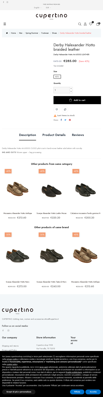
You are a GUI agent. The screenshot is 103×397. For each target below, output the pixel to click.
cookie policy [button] (12, 364)
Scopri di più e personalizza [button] (18, 392)
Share (61, 120)
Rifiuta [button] (77, 392)
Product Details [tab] (54, 135)
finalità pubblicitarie (74, 372)
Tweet (65, 120)
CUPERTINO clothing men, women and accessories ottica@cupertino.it (30, 319)
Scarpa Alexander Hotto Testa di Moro (52, 282)
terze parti (44, 367)
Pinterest (70, 120)
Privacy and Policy (9, 350)
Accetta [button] (93, 392)
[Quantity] (62, 90)
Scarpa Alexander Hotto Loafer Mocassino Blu (52, 213)
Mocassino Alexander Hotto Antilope (17, 213)
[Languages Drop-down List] (38, 7)
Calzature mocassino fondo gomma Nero (85, 213)
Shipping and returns (10, 346)
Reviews (78, 135)
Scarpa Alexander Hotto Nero (17, 282)
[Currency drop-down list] (49, 7)
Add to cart (79, 100)
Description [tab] (27, 135)
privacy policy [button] (12, 359)
